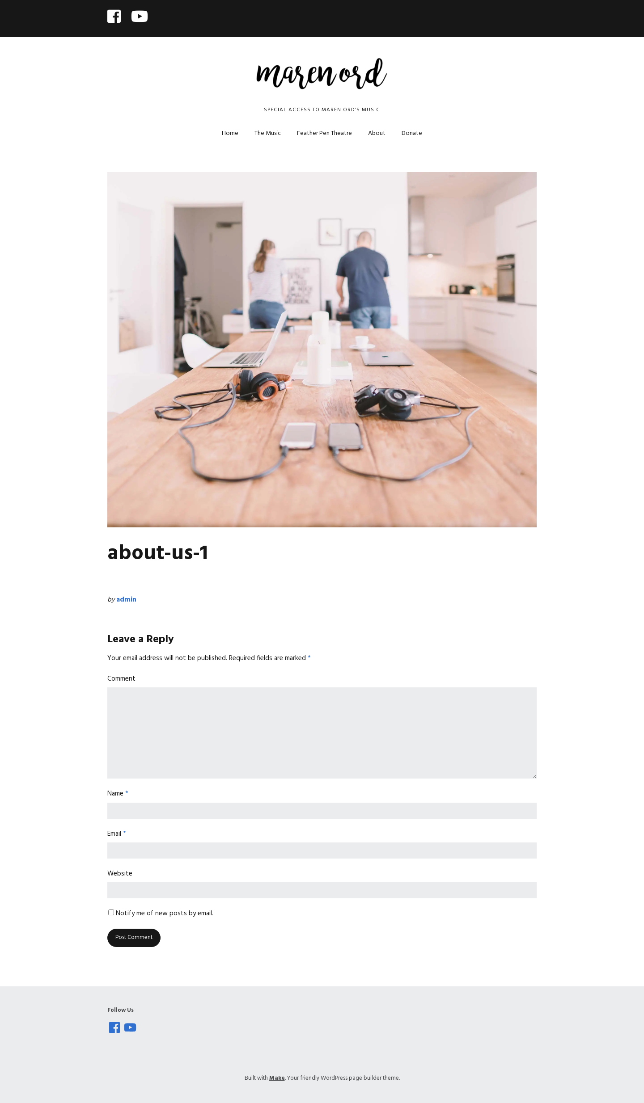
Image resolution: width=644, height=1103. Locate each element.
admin (126, 599)
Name (117, 793)
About (377, 133)
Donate (412, 133)
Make (277, 1078)
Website (119, 873)
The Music (267, 133)
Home (230, 133)
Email (116, 834)
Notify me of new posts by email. (164, 913)
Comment (121, 679)
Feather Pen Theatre (324, 133)
